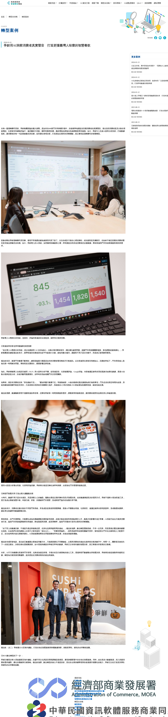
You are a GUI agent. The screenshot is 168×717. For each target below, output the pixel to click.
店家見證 (78, 707)
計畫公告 (78, 681)
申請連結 (73, 3)
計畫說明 (62, 3)
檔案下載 (95, 3)
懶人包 (77, 710)
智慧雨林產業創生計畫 (83, 699)
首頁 (3, 17)
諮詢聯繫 (148, 3)
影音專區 (116, 3)
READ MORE (136, 72)
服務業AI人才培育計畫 (83, 697)
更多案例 (135, 57)
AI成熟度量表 (129, 3)
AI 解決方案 (85, 3)
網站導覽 (157, 3)
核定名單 (78, 683)
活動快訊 (78, 686)
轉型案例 (25, 17)
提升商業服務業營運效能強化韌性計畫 (89, 691)
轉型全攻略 (105, 3)
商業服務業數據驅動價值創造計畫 (87, 694)
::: (5, 3)
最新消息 (51, 3)
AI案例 (77, 715)
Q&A (139, 3)
